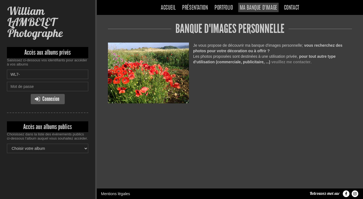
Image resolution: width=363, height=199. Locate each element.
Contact (291, 8)
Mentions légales (115, 194)
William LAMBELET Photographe (35, 22)
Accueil (168, 8)
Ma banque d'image (258, 8)
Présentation (195, 8)
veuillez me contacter (291, 62)
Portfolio (223, 8)
